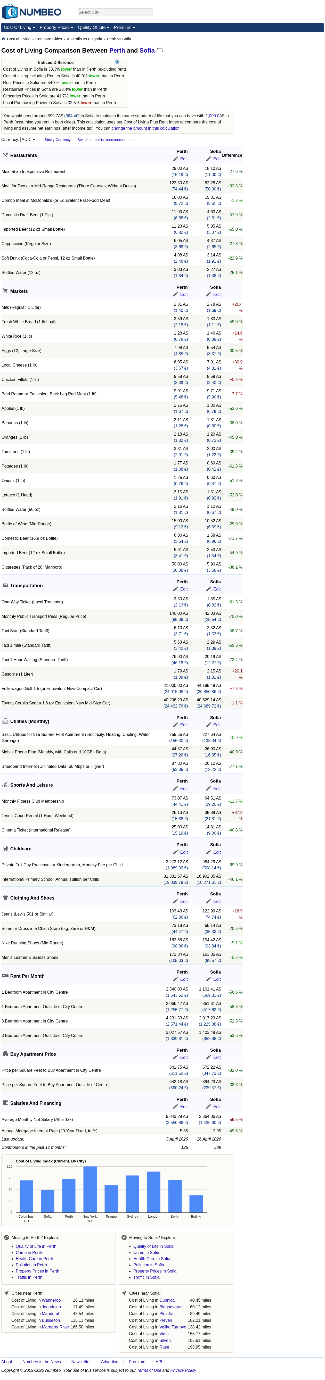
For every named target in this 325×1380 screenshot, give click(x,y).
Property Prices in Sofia (154, 1271)
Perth (117, 50)
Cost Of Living (17, 27)
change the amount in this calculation (146, 128)
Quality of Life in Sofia (153, 1246)
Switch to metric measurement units (106, 140)
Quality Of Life (92, 27)
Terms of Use (149, 1370)
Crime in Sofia (146, 1252)
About (6, 1362)
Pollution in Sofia (148, 1265)
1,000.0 (212, 116)
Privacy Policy (183, 1370)
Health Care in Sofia (151, 1259)
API (159, 1362)
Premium (123, 27)
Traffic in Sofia (146, 1277)
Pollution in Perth (31, 1265)
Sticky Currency (58, 140)
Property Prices (55, 27)
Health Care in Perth (34, 1259)
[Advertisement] (262, 113)
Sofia (147, 50)
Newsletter (81, 1362)
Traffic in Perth (29, 1277)
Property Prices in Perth (37, 1271)
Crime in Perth (29, 1252)
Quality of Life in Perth (36, 1246)
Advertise (109, 1362)
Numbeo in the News (41, 1362)
